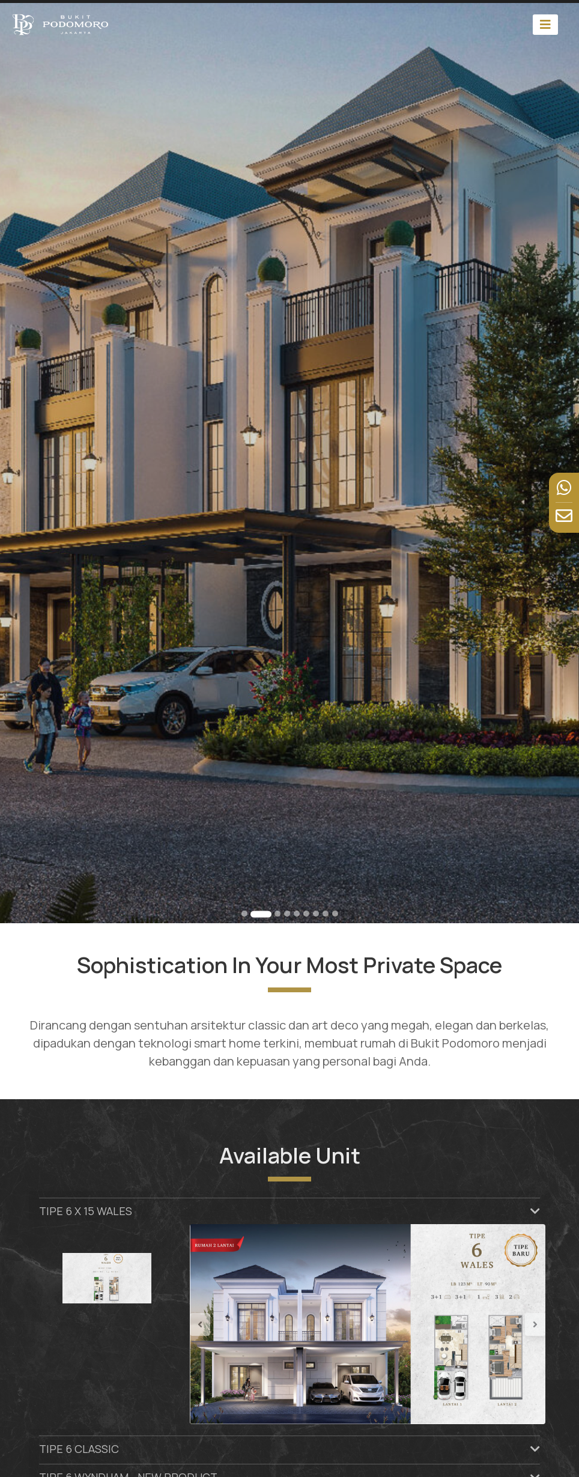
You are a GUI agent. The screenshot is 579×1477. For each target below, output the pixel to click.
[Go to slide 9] (335, 914)
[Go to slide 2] (260, 914)
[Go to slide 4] (287, 914)
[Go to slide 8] (326, 914)
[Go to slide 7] (316, 914)
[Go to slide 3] (277, 914)
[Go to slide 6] (306, 914)
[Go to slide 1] (244, 914)
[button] (216, 1324)
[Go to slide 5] (297, 914)
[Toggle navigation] (545, 24)
